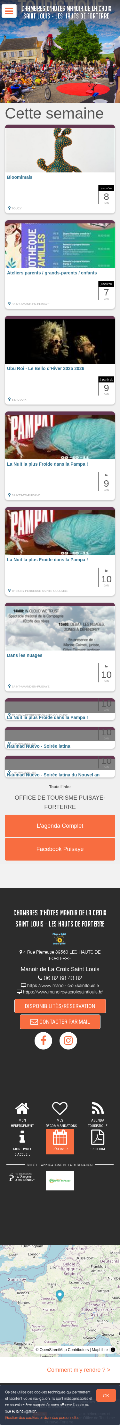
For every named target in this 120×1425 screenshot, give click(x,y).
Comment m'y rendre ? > (78, 1370)
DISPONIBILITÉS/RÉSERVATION (60, 1006)
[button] (60, 169)
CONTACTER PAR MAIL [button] (60, 1021)
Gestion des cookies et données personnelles (42, 1417)
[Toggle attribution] (113, 1350)
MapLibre (100, 1350)
